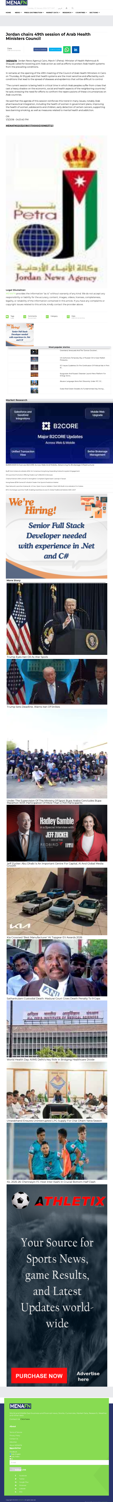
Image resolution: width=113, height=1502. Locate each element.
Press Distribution (33, 13)
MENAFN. (21, 1495)
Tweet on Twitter (55, 49)
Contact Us (14, 1434)
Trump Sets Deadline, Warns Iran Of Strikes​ (33, 706)
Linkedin (20, 1484)
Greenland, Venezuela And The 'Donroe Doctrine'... (79, 350)
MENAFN (11, 60)
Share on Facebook (40, 49)
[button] (66, 8)
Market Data (52, 13)
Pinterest (20, 1481)
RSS (18, 1487)
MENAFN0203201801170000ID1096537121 (29, 125)
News (17, 13)
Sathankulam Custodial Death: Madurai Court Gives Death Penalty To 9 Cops (53, 995)
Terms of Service (16, 1428)
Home (8, 13)
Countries (80, 13)
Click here (25, 1415)
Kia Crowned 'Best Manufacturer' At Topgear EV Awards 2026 (44, 935)
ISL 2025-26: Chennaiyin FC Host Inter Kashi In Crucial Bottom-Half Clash (51, 1177)
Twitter (19, 1474)
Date (9, 48)
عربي (60, 8)
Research (67, 13)
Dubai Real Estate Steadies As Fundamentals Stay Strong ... (82, 389)
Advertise (13, 1437)
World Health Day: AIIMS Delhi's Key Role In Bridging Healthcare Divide (50, 1056)
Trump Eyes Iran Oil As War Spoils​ (27, 656)
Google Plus (21, 1478)
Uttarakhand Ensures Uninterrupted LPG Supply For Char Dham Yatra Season (54, 1116)
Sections (93, 13)
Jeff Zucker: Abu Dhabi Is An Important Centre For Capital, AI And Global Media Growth (55, 862)
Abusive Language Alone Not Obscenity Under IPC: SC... (81, 381)
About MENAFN (16, 1441)
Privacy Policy (15, 1431)
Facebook (21, 1471)
